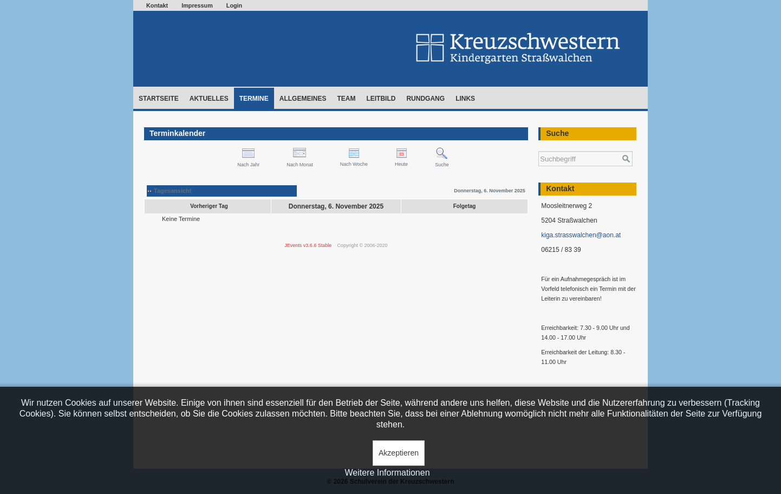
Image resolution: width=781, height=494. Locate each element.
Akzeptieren (399, 452)
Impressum (197, 5)
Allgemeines (303, 98)
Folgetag (464, 206)
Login (234, 5)
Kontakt (157, 5)
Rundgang (425, 98)
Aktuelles (209, 98)
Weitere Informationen (386, 472)
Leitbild (380, 98)
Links (465, 98)
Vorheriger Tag (209, 206)
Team (346, 98)
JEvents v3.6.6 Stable (307, 245)
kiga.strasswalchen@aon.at (581, 235)
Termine (254, 98)
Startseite (159, 98)
